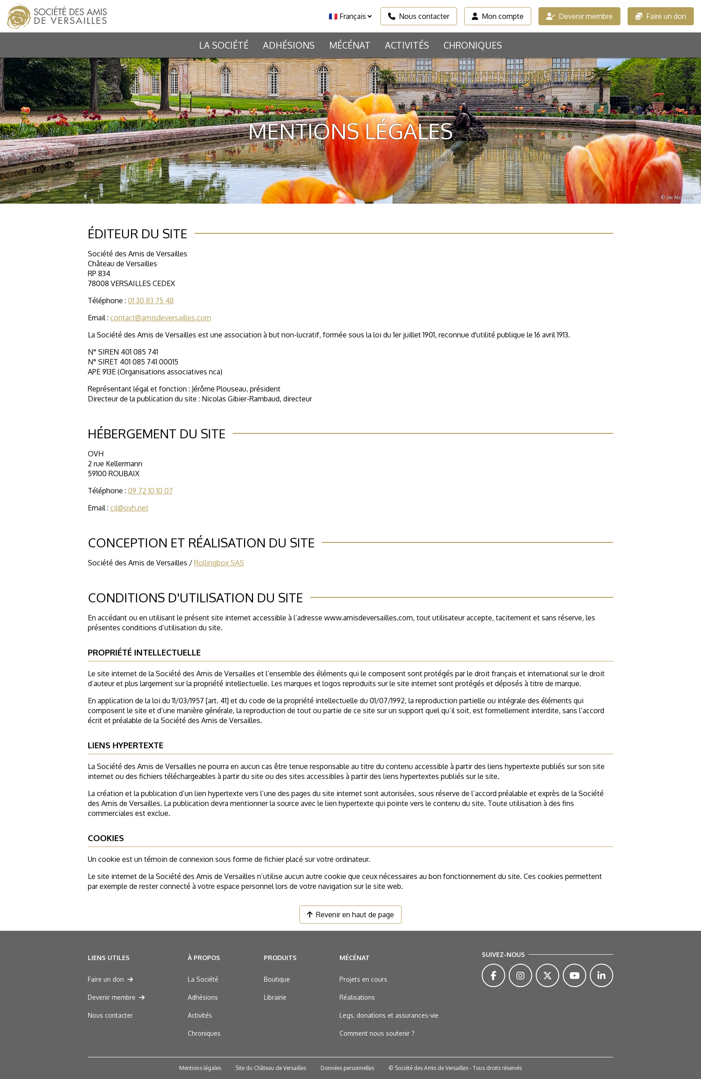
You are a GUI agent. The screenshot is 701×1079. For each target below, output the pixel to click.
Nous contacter (418, 16)
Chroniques (472, 45)
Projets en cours (363, 979)
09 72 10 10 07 (150, 490)
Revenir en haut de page (350, 914)
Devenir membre (579, 16)
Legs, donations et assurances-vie (389, 1015)
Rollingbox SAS (219, 562)
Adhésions (289, 45)
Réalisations (357, 997)
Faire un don (660, 16)
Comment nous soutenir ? (377, 1033)
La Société (224, 45)
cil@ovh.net (129, 507)
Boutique (277, 979)
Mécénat (350, 45)
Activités (407, 45)
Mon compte (498, 16)
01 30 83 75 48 (151, 300)
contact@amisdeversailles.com (160, 317)
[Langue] (350, 16)
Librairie (275, 997)
